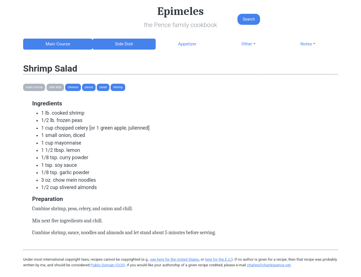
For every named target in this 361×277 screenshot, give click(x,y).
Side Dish (124, 43)
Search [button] (249, 19)
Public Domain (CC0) (108, 265)
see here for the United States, (175, 259)
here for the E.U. (218, 259)
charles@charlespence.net (269, 265)
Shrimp (118, 87)
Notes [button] (306, 43)
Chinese (73, 87)
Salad (103, 87)
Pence (89, 87)
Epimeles (180, 11)
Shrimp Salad (50, 68)
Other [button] (246, 43)
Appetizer (187, 43)
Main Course (58, 43)
